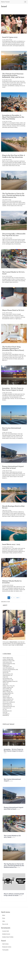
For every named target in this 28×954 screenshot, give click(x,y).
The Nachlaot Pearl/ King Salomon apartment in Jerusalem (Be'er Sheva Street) (13, 349)
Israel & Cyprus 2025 (9, 37)
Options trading (6, 697)
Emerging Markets (7, 693)
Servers (4, 672)
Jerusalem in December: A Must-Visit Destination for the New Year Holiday (13, 117)
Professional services (8, 706)
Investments (5, 671)
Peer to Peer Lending (8, 702)
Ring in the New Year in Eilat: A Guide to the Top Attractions (13, 156)
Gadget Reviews (6, 700)
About (3, 915)
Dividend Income (6, 934)
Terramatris (5, 645)
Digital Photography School (9, 681)
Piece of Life (5, 924)
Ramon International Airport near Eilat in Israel (13, 467)
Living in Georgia (7, 659)
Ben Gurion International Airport (11, 429)
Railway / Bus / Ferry (7, 685)
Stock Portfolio (6, 688)
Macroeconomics (7, 674)
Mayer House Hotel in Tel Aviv (13, 310)
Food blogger (6, 690)
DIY (3, 709)
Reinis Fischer (5, 2)
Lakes (4, 684)
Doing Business (6, 711)
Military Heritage (6, 691)
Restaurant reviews (7, 660)
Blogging (5, 665)
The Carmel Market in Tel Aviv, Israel (13, 273)
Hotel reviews (6, 662)
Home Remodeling (7, 668)
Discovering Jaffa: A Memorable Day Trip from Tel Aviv (13, 235)
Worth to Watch (6, 705)
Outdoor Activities (7, 687)
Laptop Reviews (6, 675)
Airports (4, 682)
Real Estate (5, 694)
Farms (4, 712)
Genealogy (5, 713)
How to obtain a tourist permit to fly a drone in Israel (14, 895)
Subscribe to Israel (5, 601)
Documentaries (6, 678)
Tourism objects (6, 657)
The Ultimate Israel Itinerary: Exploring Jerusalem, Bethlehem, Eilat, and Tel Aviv (13, 76)
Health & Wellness (7, 699)
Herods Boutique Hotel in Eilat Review (13, 507)
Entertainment (6, 703)
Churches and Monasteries (9, 669)
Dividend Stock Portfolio (7, 937)
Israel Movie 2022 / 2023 (11, 544)
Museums (5, 696)
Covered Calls (5, 931)
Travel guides (6, 666)
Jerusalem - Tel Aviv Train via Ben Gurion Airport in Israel (13, 389)
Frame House (6, 708)
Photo (3, 918)
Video (3, 921)
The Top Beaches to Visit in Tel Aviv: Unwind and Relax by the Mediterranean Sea (13, 195)
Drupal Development (7, 663)
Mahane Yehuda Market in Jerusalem (12, 582)
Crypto (4, 677)
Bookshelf (5, 715)
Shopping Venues (7, 679)
